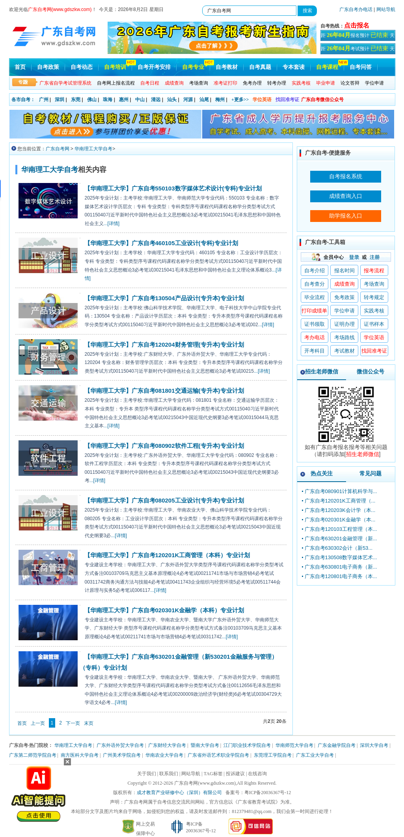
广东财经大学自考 (167, 745)
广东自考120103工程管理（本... (341, 529)
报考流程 (374, 270)
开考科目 (314, 351)
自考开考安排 (154, 67)
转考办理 (276, 83)
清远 (155, 99)
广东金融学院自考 (337, 745)
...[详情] (112, 223)
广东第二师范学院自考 (32, 755)
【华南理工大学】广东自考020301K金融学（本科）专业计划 (164, 610)
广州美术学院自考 (122, 755)
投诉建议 (235, 773)
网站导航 (385, 9)
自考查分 (314, 284)
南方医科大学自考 (80, 755)
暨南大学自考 (205, 745)
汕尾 (204, 99)
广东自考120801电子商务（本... (341, 576)
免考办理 (252, 83)
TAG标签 (213, 773)
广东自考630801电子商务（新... (341, 567)
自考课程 (327, 67)
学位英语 (262, 99)
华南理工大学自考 (93, 149)
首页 (20, 67)
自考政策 (48, 67)
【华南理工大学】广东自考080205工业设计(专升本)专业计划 (164, 500)
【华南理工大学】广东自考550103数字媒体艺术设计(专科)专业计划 (173, 188)
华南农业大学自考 (164, 755)
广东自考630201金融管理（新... (341, 538)
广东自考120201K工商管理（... (340, 501)
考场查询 (198, 83)
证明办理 (344, 324)
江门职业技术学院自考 (247, 745)
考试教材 (344, 351)
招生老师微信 (321, 371)
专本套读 (294, 67)
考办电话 (314, 337)
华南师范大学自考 (294, 745)
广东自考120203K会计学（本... (340, 510)
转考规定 (374, 297)
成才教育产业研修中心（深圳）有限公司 (179, 792)
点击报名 (356, 25)
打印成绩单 (314, 311)
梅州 (220, 99)
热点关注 (322, 473)
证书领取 (314, 324)
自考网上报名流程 (116, 83)
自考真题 (260, 67)
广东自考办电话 (355, 9)
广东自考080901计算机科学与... (341, 491)
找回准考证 (287, 99)
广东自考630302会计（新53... (339, 548)
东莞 (75, 99)
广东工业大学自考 (315, 755)
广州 (43, 99)
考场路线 (344, 337)
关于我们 (146, 773)
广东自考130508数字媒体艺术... (341, 557)
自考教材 (227, 67)
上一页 (38, 723)
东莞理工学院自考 (273, 755)
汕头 (172, 99)
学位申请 (374, 83)
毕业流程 (314, 297)
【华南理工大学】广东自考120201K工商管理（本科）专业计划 (167, 555)
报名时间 (344, 270)
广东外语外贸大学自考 (120, 745)
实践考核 (374, 311)
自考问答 (361, 67)
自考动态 (82, 67)
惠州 (123, 99)
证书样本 (374, 324)
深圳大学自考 (374, 745)
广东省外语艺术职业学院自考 (218, 755)
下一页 (73, 723)
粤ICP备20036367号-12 (267, 792)
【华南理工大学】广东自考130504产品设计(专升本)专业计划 (164, 298)
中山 (140, 99)
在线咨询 (257, 773)
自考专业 (193, 67)
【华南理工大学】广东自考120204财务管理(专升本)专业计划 (164, 344)
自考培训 (115, 67)
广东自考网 (57, 149)
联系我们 (168, 773)
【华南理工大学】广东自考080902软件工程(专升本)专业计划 (164, 445)
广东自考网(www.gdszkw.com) (205, 783)
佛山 (92, 99)
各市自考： (23, 99)
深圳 (59, 99)
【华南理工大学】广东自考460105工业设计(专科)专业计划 (161, 243)
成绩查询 (344, 284)
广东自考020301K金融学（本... (340, 520)
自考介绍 (314, 270)
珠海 (107, 99)
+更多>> (240, 99)
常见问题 (370, 473)
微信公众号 (370, 371)
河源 (188, 99)
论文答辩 (350, 83)
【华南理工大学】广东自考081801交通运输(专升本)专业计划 (164, 390)
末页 (88, 723)
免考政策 (344, 297)
